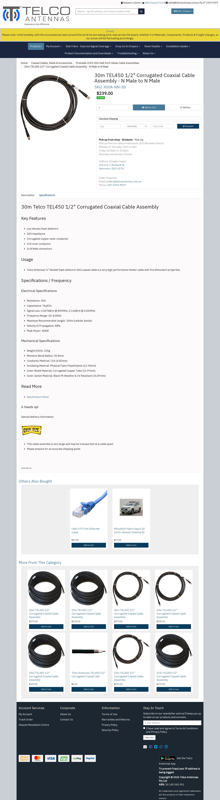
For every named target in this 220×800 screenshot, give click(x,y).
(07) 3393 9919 (116, 185)
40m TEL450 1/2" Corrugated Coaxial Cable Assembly (43, 614)
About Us (149, 53)
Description (27, 195)
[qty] (110, 126)
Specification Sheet (38, 397)
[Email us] (145, 746)
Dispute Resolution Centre (34, 724)
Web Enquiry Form (154, 2)
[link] (150, 746)
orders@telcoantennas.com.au (123, 181)
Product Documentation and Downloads (89, 53)
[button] (185, 107)
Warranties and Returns (116, 719)
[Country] (136, 126)
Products (36, 46)
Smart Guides (153, 46)
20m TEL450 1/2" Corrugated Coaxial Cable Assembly (128, 676)
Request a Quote (131, 2)
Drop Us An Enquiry (127, 46)
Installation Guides (178, 46)
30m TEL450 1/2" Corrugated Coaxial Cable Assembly (86, 614)
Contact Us (66, 719)
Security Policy (110, 730)
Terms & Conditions (186, 728)
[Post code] (162, 126)
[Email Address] (172, 722)
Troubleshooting (127, 53)
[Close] (110, 31)
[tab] (28, 195)
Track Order (26, 719)
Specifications (47, 195)
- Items (182, 11)
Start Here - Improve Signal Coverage (88, 46)
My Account (54, 46)
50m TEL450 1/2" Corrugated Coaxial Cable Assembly (43, 676)
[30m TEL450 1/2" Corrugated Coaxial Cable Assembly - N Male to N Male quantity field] (113, 107)
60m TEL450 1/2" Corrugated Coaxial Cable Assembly (171, 614)
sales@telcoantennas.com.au (183, 2)
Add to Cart (149, 107)
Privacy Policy (109, 724)
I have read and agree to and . (170, 730)
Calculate (188, 126)
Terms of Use (109, 714)
